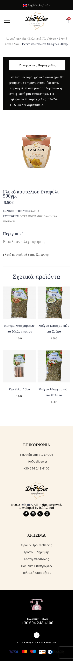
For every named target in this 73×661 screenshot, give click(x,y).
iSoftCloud (46, 508)
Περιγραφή (13, 233)
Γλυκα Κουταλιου (31, 216)
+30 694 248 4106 (37, 622)
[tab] (14, 234)
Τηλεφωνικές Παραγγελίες (37, 65)
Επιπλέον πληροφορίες (24, 241)
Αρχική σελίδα (16, 38)
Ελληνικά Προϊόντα (42, 38)
